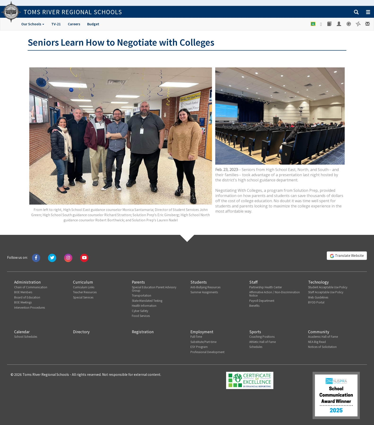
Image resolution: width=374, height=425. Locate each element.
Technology (318, 282)
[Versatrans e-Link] (358, 24)
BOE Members (23, 292)
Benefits (254, 305)
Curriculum (83, 282)
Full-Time (196, 336)
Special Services (83, 297)
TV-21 (56, 24)
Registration (143, 331)
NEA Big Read (317, 342)
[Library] (329, 24)
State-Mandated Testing (147, 300)
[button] (356, 12)
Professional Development (207, 352)
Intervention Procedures (29, 307)
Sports (255, 331)
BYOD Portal (316, 302)
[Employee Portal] (339, 24)
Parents (138, 282)
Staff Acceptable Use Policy (325, 292)
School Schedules (25, 336)
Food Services (141, 316)
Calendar (22, 331)
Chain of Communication (30, 287)
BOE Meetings (23, 302)
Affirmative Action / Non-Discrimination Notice (274, 293)
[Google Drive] (321, 24)
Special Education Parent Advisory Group (154, 288)
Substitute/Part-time (203, 342)
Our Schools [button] (32, 24)
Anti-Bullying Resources (205, 287)
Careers (74, 24)
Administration (27, 282)
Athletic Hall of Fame (262, 342)
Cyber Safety (140, 311)
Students (198, 282)
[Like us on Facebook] (36, 257)
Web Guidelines (318, 297)
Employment (201, 331)
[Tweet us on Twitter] (52, 257)
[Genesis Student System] (349, 24)
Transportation (141, 295)
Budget (93, 24)
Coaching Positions (262, 336)
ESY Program (199, 347)
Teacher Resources (85, 292)
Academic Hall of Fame (323, 336)
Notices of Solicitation (322, 347)
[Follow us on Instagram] (68, 257)
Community (318, 331)
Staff (253, 282)
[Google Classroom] (313, 24)
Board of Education (27, 297)
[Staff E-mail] (368, 24)
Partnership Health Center (265, 287)
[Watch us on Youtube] (84, 257)
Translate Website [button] (347, 255)
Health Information (144, 305)
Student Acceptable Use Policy (327, 287)
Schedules (255, 347)
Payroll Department (261, 300)
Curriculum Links (83, 287)
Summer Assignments (204, 292)
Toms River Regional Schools (73, 12)
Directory (81, 331)
